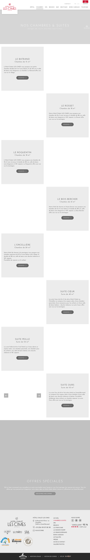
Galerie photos (58, 544)
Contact (68, 3)
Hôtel (32, 7)
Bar (57, 7)
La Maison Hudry (59, 530)
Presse (55, 539)
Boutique (64, 7)
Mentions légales (35, 556)
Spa (46, 7)
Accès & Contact (59, 542)
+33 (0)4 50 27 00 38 (42, 527)
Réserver (22, 77)
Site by (65, 556)
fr (75, 3)
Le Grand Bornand (60, 532)
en (79, 3)
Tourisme (84, 7)
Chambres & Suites (59, 520)
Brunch (51, 7)
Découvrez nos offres (45, 493)
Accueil (56, 518)
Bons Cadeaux (74, 8)
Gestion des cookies (50, 556)
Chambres (39, 8)
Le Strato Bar (58, 527)
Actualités (57, 537)
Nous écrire (38, 530)
